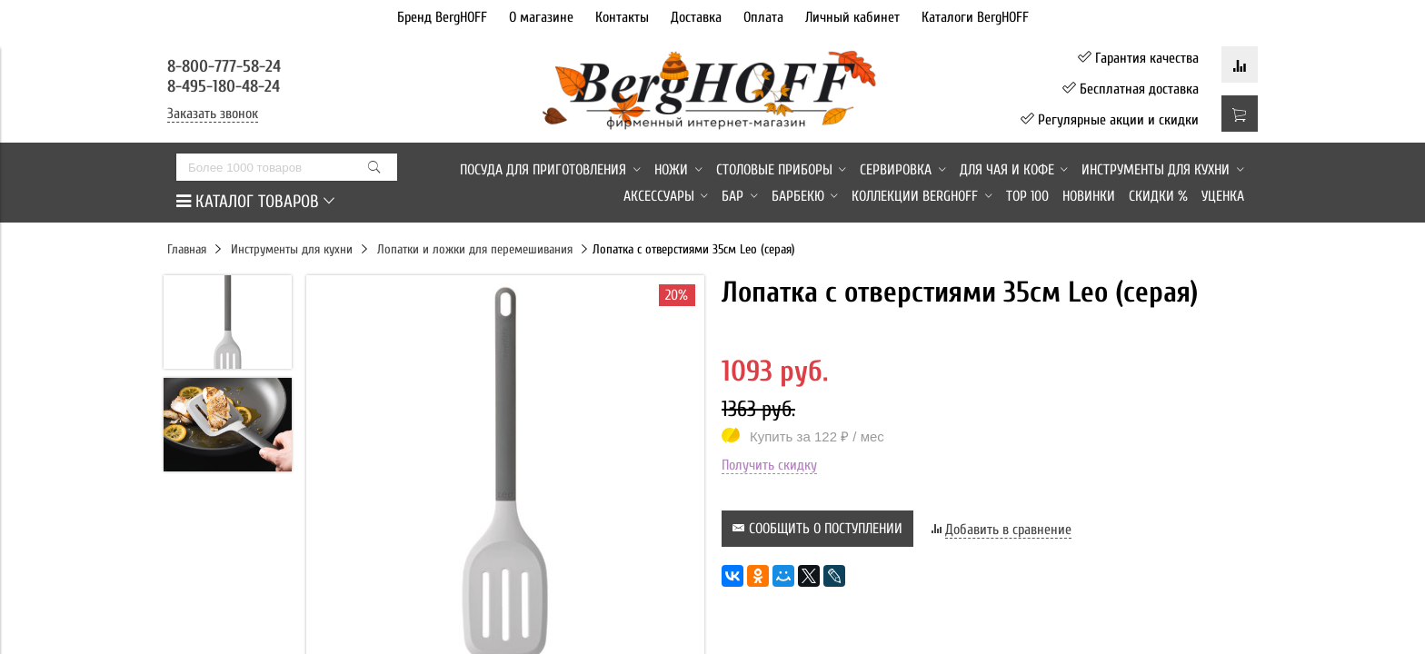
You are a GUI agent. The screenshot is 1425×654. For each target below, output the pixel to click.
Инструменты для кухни (292, 249)
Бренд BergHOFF (442, 17)
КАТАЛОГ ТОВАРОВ (255, 202)
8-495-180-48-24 (223, 86)
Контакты (622, 17)
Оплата (763, 17)
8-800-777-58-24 (226, 66)
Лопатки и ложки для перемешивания (475, 249)
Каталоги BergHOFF (975, 17)
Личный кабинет (852, 17)
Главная (186, 249)
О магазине (541, 17)
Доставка (696, 17)
